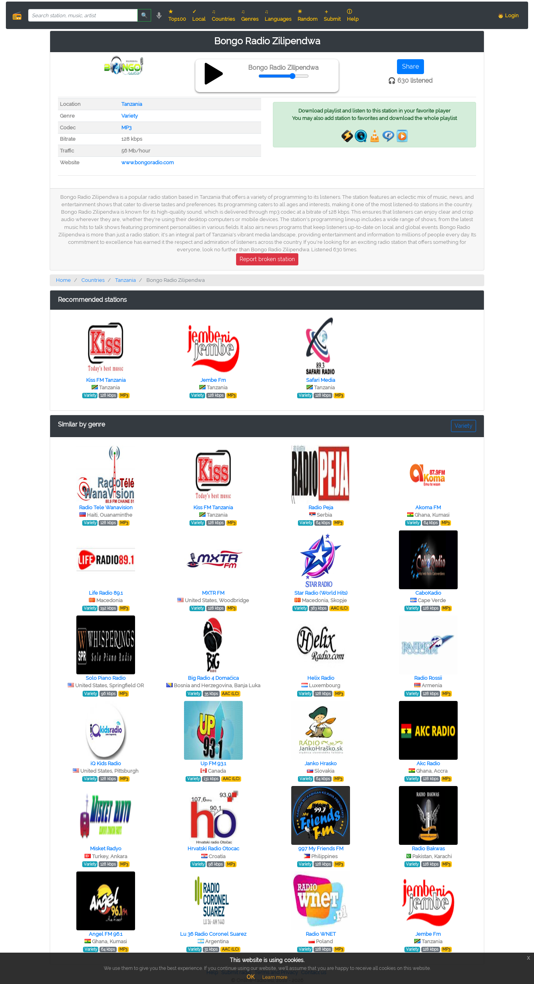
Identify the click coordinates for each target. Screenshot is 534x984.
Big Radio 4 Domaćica (213, 678)
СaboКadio (428, 593)
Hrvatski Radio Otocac (213, 848)
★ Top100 (177, 15)
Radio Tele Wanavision (106, 507)
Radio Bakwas (428, 848)
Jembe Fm (213, 380)
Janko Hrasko (321, 763)
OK (250, 977)
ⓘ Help (353, 15)
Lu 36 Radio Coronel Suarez (213, 934)
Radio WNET (321, 934)
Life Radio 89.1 (106, 593)
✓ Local (199, 15)
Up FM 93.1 (213, 763)
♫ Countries (223, 15)
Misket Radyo (105, 848)
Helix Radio (320, 678)
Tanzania (131, 104)
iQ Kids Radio (105, 763)
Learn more (274, 977)
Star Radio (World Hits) (320, 593)
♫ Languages (278, 15)
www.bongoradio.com (147, 162)
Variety (129, 116)
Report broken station (267, 259)
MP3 (126, 128)
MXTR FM (213, 593)
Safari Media (320, 380)
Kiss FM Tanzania (106, 380)
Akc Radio (428, 763)
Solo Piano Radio (106, 678)
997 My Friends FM (320, 848)
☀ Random (308, 15)
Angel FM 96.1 (106, 934)
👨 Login (508, 15)
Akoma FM (428, 507)
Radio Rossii (428, 678)
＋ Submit (332, 15)
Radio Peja (320, 507)
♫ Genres (249, 15)
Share (410, 66)
